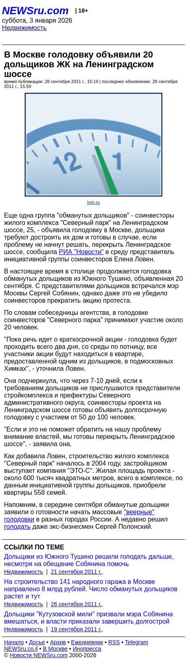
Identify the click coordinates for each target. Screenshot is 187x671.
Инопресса (87, 648)
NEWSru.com (35, 10)
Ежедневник (87, 642)
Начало (14, 642)
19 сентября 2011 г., (77, 629)
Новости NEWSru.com (39, 655)
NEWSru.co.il (21, 648)
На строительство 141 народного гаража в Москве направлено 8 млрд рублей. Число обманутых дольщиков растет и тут (91, 589)
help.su (93, 202)
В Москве (55, 648)
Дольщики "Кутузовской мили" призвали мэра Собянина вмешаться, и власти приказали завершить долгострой (88, 618)
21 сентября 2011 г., (77, 571)
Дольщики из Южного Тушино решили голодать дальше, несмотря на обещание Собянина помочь (89, 560)
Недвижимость (24, 27)
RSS (114, 642)
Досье (37, 642)
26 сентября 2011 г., (77, 604)
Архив (58, 642)
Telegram (137, 642)
